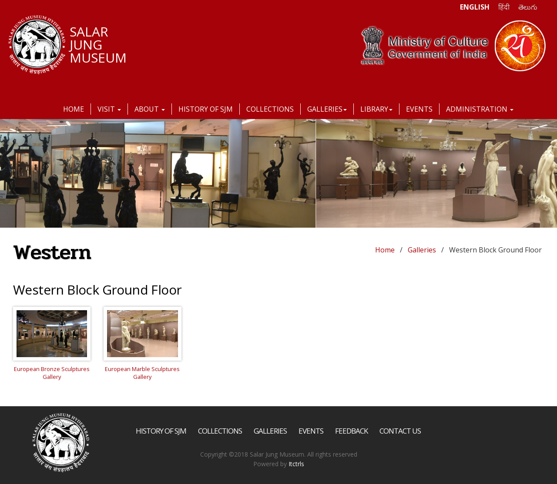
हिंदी (504, 7)
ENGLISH (475, 7)
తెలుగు (527, 7)
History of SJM (205, 109)
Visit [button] (109, 109)
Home (73, 109)
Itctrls (296, 464)
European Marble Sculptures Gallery (142, 373)
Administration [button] (479, 109)
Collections (270, 109)
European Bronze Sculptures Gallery (52, 373)
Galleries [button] (327, 109)
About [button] (149, 109)
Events (419, 109)
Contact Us (400, 431)
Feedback (351, 431)
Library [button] (376, 109)
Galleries (422, 250)
